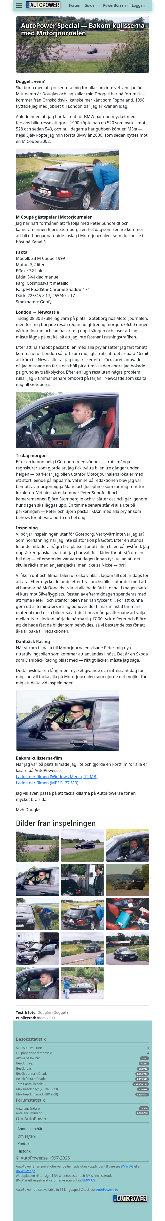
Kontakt (24, 1143)
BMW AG (127, 1166)
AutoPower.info (107, 1189)
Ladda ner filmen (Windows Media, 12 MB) (57, 776)
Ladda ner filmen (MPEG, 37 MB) (47, 783)
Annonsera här (30, 1128)
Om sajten (26, 1136)
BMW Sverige (25, 1171)
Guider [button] (90, 5)
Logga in (139, 5)
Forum (74, 5)
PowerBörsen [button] (114, 5)
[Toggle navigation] (19, 5)
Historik (24, 1151)
